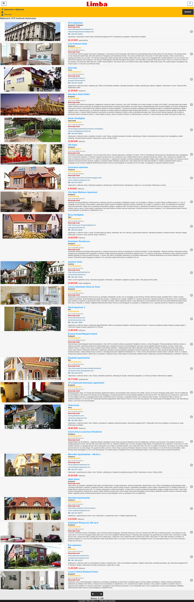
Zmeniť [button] (187, 12)
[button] (94, 594)
